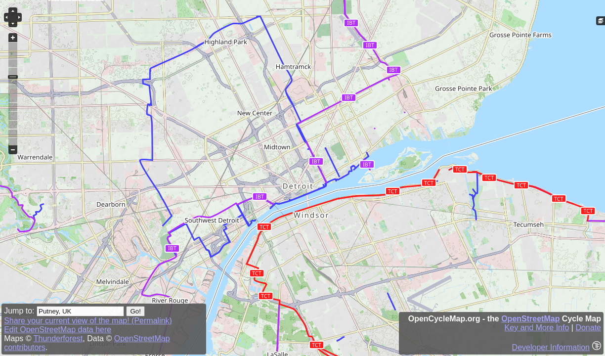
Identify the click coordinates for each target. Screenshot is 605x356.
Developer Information (551, 347)
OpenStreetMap (530, 318)
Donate (588, 327)
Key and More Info (537, 327)
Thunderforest (58, 338)
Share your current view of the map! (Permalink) (88, 320)
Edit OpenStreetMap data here (57, 329)
